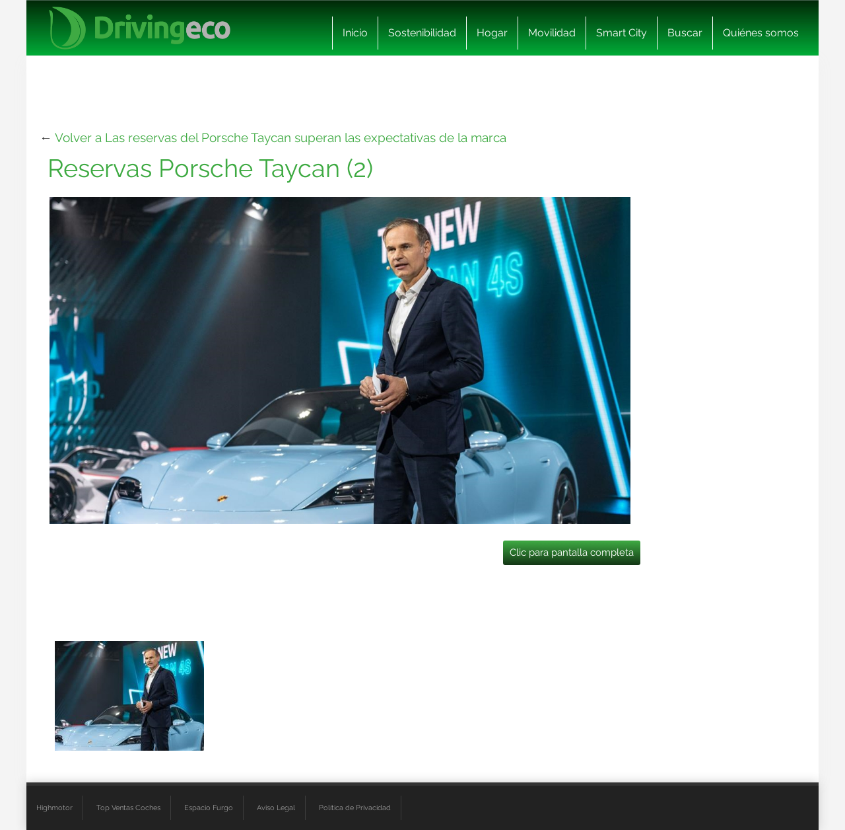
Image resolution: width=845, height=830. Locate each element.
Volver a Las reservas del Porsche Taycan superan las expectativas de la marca (280, 137)
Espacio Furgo (208, 807)
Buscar (684, 32)
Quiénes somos (761, 32)
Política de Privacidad (355, 807)
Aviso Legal (276, 807)
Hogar (492, 32)
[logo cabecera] (139, 28)
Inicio (355, 32)
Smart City (621, 32)
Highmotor (54, 807)
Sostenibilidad (422, 32)
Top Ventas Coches (128, 807)
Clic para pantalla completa (572, 552)
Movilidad (552, 32)
